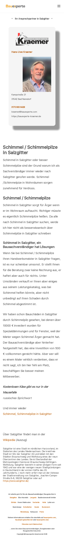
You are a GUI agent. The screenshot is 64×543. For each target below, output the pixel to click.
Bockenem (46, 507)
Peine (41, 512)
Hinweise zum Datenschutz (32, 524)
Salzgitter (13, 498)
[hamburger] (59, 6)
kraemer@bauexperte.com (24, 111)
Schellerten (27, 507)
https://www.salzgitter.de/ (16, 481)
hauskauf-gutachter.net (23, 520)
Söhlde (13, 502)
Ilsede (36, 507)
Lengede (33, 498)
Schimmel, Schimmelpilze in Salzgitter (27, 414)
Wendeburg (24, 512)
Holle (44, 502)
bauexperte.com (50, 518)
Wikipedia (9, 440)
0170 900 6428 (18, 107)
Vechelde (35, 502)
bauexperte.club (43, 520)
